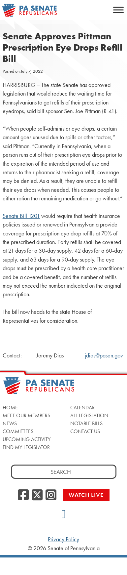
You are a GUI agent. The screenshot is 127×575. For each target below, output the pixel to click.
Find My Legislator (26, 447)
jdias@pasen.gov (104, 355)
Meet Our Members (26, 415)
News (10, 423)
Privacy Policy (63, 539)
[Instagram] (51, 495)
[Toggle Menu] (118, 10)
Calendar (82, 407)
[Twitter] (37, 495)
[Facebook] (23, 495)
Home (10, 407)
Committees (18, 431)
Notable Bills (86, 423)
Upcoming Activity (26, 439)
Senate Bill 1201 (21, 216)
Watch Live (86, 495)
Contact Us (85, 431)
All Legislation (89, 415)
